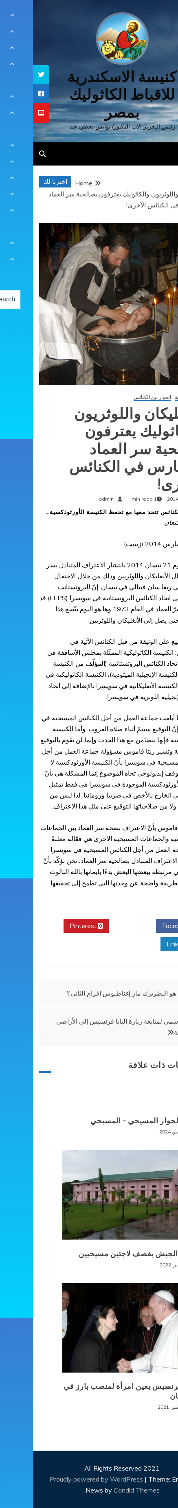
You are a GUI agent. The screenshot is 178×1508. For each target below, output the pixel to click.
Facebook (146, 926)
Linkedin (149, 944)
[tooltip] (8, 74)
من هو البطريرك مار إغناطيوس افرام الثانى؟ (93, 993)
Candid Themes (104, 1490)
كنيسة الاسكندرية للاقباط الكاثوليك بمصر (89, 94)
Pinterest (53, 926)
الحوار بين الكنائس (119, 397)
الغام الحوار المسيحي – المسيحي (111, 1121)
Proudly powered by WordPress (64, 1479)
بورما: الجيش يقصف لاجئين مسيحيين (106, 1254)
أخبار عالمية (154, 397)
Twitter (99, 926)
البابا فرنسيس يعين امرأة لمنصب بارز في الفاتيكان (98, 1391)
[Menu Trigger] (158, 17)
